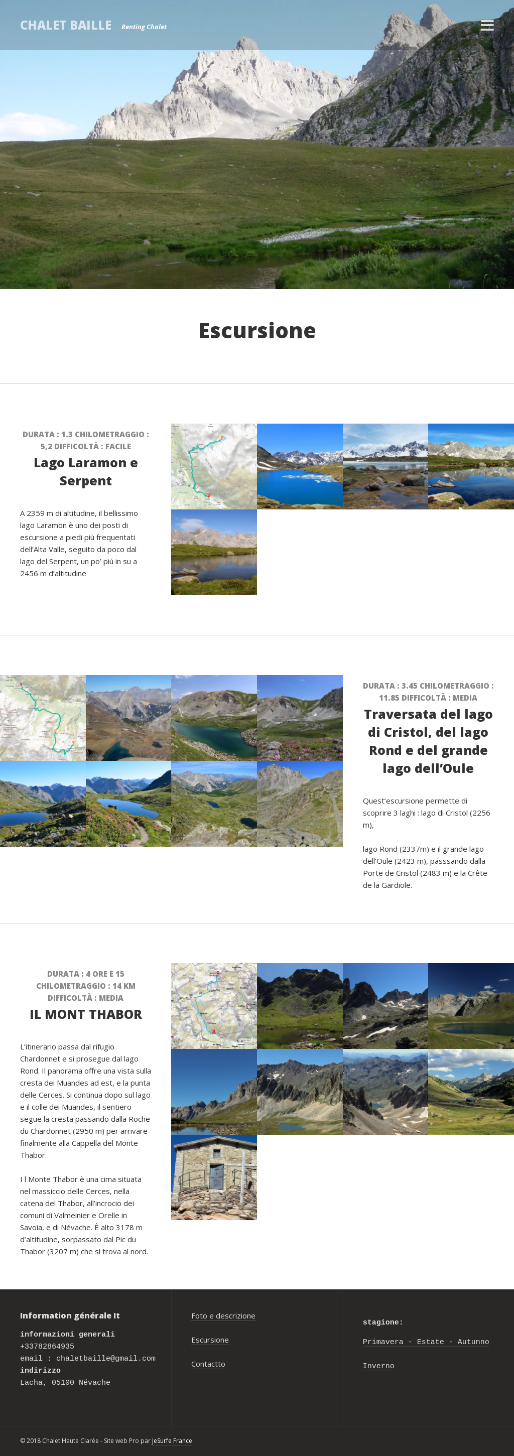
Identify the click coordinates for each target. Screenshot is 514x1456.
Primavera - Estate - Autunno (426, 1343)
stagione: (383, 1323)
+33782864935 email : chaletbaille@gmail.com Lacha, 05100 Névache (88, 1359)
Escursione (210, 1340)
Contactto (208, 1364)
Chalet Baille (65, 25)
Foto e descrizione (223, 1315)
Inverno (379, 1367)
